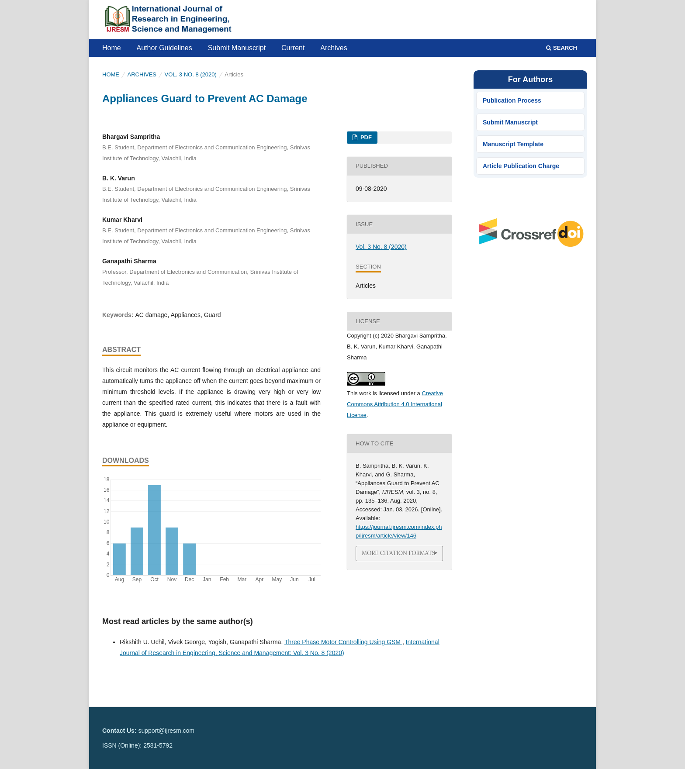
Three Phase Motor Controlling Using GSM (343, 641)
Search (561, 48)
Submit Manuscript (237, 48)
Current (292, 48)
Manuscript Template (513, 144)
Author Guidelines (164, 48)
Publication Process (512, 100)
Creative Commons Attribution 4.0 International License (395, 404)
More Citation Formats (398, 553)
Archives (333, 48)
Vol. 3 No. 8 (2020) (191, 74)
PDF (365, 137)
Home (111, 48)
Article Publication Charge (521, 165)
